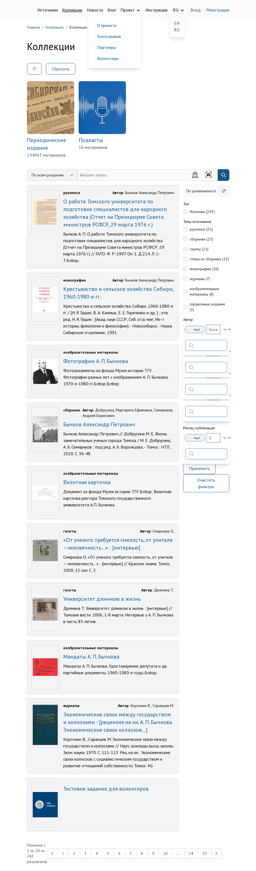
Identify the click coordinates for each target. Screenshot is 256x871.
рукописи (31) (201, 229)
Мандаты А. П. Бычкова (91, 656)
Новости (95, 10)
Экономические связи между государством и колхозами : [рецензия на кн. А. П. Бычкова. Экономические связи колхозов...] (117, 722)
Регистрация (217, 10)
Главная (33, 27)
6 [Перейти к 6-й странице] (119, 853)
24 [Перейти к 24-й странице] (191, 853)
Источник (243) (202, 211)
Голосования (109, 36)
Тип (186, 203)
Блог (112, 10)
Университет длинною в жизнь (102, 598)
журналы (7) (200, 278)
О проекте (107, 25)
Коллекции (72, 10)
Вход (196, 10)
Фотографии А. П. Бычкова (95, 361)
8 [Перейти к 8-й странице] (142, 853)
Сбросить (61, 69)
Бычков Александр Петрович (99, 424)
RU (177, 29)
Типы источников (197, 221)
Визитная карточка (87, 482)
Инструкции (156, 10)
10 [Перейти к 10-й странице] (165, 853)
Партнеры (106, 47)
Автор (188, 319)
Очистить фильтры (206, 483)
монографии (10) (204, 268)
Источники (47, 10)
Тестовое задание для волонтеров (106, 788)
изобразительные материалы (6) (204, 291)
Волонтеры (108, 58)
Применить (199, 468)
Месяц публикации (199, 427)
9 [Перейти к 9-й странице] (153, 853)
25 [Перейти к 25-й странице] (204, 853)
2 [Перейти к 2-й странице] (74, 853)
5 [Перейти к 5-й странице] (108, 853)
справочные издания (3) (207, 307)
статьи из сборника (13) (209, 258)
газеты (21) (199, 249)
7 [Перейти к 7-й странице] (131, 853)
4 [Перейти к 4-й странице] (97, 853)
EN (177, 23)
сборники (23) (201, 239)
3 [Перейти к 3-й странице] (85, 853)
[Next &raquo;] (216, 853)
